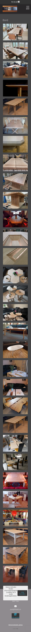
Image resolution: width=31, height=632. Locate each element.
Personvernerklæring (15, 625)
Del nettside (15, 615)
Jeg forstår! (22, 593)
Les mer (11, 597)
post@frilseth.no (15, 609)
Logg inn (15, 629)
